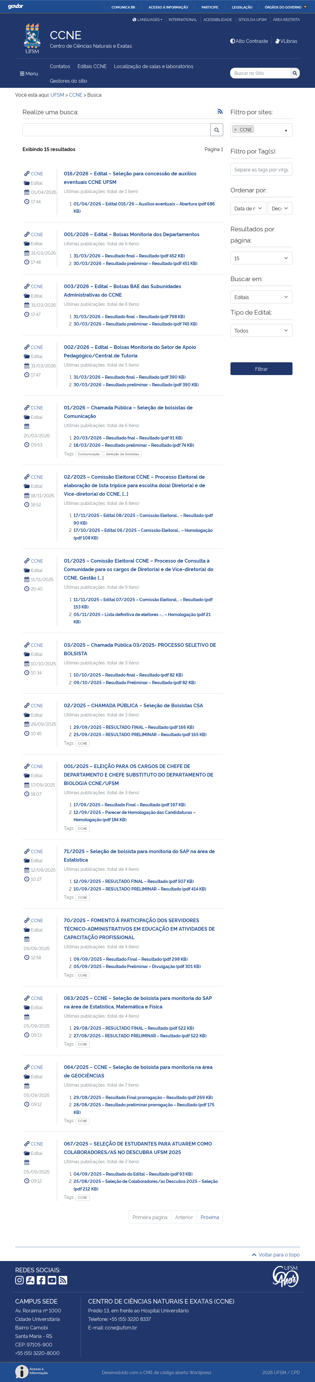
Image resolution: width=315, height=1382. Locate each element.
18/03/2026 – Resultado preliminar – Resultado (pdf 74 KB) (134, 445)
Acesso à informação (168, 7)
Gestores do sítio (68, 80)
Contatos (60, 66)
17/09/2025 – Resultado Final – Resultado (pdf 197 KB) (129, 804)
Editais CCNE (92, 66)
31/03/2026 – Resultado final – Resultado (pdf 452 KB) (129, 255)
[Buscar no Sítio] (260, 73)
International (183, 19)
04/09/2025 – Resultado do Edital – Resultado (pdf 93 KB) (133, 1174)
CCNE (37, 173)
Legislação (242, 7)
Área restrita (286, 19)
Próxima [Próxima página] (210, 1217)
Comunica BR (123, 7)
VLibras (285, 40)
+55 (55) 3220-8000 (37, 1352)
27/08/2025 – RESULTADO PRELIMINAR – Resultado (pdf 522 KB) (140, 1035)
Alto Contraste (249, 40)
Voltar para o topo (276, 1254)
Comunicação (89, 454)
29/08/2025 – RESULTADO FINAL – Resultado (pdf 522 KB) (134, 1028)
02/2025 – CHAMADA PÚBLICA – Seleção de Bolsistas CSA (133, 705)
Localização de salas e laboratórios (153, 66)
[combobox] (261, 130)
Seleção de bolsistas (122, 454)
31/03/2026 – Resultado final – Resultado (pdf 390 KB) (129, 377)
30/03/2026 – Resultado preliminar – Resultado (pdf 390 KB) (136, 384)
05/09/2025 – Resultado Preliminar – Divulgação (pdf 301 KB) (137, 966)
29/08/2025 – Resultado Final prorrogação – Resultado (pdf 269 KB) (143, 1097)
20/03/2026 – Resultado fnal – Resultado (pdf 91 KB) (128, 437)
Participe (210, 7)
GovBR (15, 6)
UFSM (280, 1372)
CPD (295, 1372)
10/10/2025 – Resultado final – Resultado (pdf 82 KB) (128, 674)
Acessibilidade (217, 19)
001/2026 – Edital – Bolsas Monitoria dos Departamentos (131, 234)
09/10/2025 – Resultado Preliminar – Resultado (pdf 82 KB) (135, 682)
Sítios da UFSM (252, 19)
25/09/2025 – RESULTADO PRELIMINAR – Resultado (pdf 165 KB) (140, 734)
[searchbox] (257, 129)
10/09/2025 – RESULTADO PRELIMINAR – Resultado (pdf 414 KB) (140, 888)
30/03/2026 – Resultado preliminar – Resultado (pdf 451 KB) (135, 263)
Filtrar (261, 368)
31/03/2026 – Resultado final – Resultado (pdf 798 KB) (129, 316)
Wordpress (200, 1372)
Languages (146, 19)
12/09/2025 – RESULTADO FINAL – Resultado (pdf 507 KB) (134, 881)
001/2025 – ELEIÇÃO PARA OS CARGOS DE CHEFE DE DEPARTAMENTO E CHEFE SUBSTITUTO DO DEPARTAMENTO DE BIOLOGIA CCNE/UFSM (138, 774)
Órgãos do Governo (283, 7)
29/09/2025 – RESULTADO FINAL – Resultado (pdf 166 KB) (134, 727)
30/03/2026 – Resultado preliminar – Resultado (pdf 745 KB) (135, 323)
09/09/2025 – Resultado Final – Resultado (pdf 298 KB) (131, 959)
